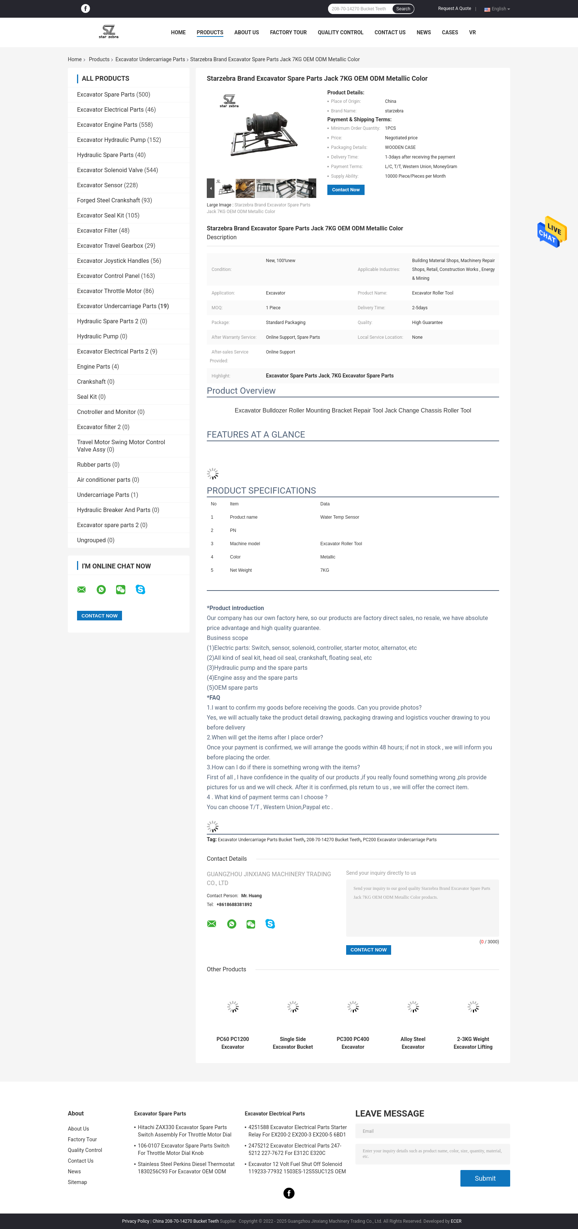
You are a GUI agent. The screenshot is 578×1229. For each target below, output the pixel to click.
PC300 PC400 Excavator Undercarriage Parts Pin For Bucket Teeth (353, 1043)
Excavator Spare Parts (106, 94)
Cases (450, 32)
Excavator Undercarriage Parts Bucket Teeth (261, 839)
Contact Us (390, 32)
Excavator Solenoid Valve (110, 170)
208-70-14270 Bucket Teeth (334, 839)
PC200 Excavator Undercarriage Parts (399, 839)
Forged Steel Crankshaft (108, 200)
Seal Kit (87, 396)
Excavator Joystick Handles (113, 260)
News (424, 32)
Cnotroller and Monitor (106, 411)
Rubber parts (94, 464)
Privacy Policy (135, 1221)
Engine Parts (93, 366)
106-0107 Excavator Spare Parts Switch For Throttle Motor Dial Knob (184, 1149)
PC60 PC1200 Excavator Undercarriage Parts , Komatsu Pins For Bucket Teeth (232, 1043)
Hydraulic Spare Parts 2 (108, 321)
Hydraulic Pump (98, 336)
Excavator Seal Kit (100, 215)
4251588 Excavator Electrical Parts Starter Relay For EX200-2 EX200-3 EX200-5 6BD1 (297, 1131)
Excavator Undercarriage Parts (150, 59)
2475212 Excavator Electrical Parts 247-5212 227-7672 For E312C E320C (294, 1149)
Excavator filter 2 (99, 427)
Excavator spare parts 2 (108, 525)
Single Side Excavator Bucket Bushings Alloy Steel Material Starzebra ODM (293, 1043)
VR (472, 32)
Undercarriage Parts (103, 494)
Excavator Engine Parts (107, 124)
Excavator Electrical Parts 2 (113, 351)
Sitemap (77, 1182)
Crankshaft (91, 381)
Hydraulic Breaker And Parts (113, 509)
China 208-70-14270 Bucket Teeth (186, 1221)
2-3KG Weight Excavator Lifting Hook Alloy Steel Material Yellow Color (473, 1043)
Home (178, 32)
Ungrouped (91, 540)
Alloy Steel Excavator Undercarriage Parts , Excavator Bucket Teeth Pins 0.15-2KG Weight (413, 1043)
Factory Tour (288, 32)
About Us (246, 32)
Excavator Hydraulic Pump (111, 139)
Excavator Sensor (99, 185)
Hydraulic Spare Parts (105, 155)
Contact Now (346, 189)
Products (210, 32)
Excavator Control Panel (108, 275)
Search (403, 8)
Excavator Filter (97, 230)
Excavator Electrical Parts (110, 109)
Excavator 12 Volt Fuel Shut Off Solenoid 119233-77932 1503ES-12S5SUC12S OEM (297, 1167)
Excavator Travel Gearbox (110, 245)
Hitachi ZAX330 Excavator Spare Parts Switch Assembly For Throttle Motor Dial (184, 1131)
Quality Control (340, 32)
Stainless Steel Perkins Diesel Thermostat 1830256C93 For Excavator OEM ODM (186, 1167)
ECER (456, 1221)
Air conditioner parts (103, 479)
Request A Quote (454, 8)
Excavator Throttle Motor (109, 291)
